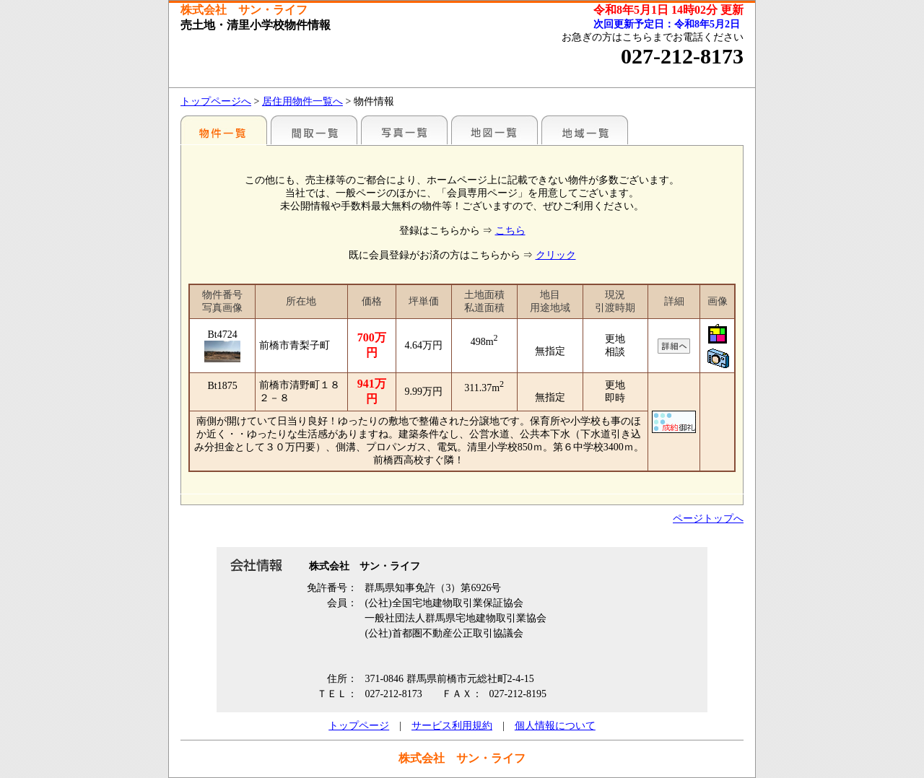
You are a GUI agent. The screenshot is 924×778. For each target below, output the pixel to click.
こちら (510, 230)
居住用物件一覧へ (302, 101)
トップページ (358, 725)
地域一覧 (584, 129)
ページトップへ (708, 518)
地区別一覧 (223, 129)
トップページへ (215, 101)
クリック (556, 255)
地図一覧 (494, 129)
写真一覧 (404, 129)
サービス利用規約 (451, 725)
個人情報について (555, 725)
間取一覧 (314, 129)
